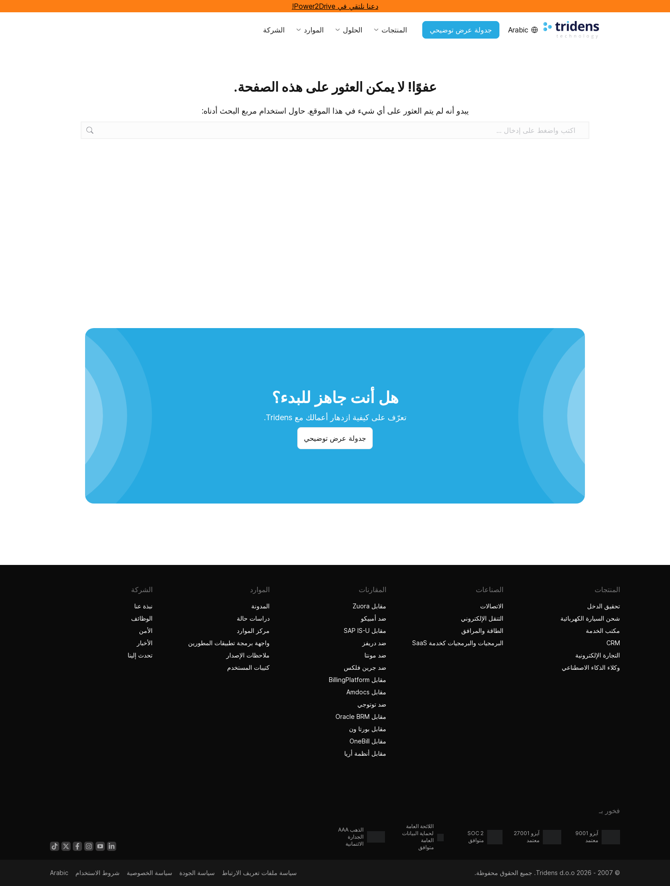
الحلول (348, 29)
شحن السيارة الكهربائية (590, 618)
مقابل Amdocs (366, 692)
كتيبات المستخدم (248, 667)
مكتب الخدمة (603, 630)
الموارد (309, 29)
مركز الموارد (253, 630)
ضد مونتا (375, 655)
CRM (613, 643)
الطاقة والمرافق (482, 630)
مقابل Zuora (369, 606)
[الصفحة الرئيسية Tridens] (571, 30)
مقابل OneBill (367, 741)
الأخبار (145, 643)
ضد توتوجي (371, 704)
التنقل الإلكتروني (482, 618)
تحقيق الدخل (603, 606)
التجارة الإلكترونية (597, 655)
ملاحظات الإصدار (248, 655)
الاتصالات (491, 606)
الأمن (146, 630)
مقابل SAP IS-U (365, 630)
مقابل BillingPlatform (357, 679)
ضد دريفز (374, 643)
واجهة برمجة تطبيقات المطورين (229, 643)
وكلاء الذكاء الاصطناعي (590, 667)
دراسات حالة (252, 618)
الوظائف (142, 618)
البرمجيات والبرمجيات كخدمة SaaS (457, 643)
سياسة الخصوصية (149, 872)
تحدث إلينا (140, 655)
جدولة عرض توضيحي (461, 29)
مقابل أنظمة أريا (365, 753)
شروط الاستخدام (97, 872)
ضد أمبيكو (373, 618)
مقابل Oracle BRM (360, 716)
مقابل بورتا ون (367, 728)
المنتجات (390, 29)
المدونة (260, 606)
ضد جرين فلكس (365, 667)
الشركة (274, 29)
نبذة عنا (143, 606)
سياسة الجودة (197, 872)
